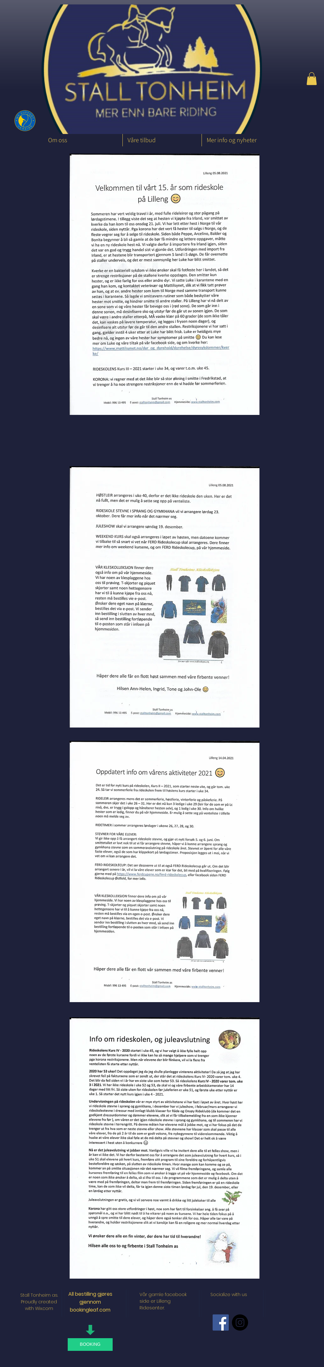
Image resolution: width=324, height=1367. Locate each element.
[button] (311, 78)
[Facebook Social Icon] (221, 1322)
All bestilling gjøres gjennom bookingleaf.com (90, 1301)
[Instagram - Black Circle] (240, 1322)
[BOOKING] (90, 1344)
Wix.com (44, 1308)
